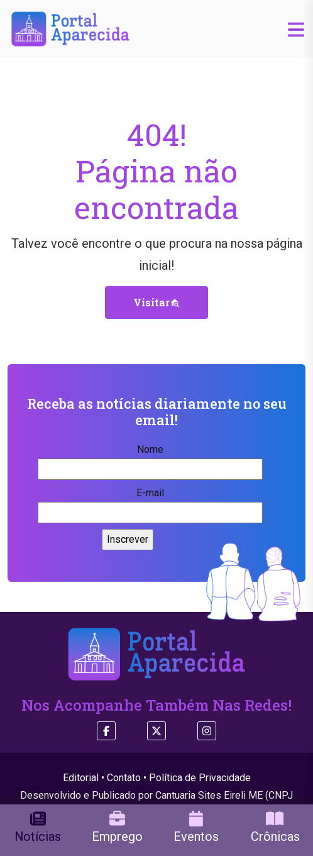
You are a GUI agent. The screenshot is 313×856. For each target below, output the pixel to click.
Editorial (81, 778)
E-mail (150, 502)
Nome (150, 459)
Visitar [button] (156, 302)
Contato (124, 778)
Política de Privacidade (200, 778)
